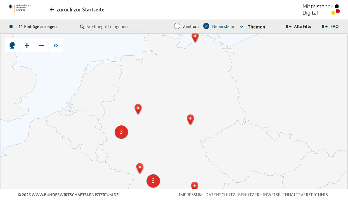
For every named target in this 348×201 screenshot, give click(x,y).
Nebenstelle (223, 26)
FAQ (334, 26)
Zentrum (191, 26)
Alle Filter (303, 26)
